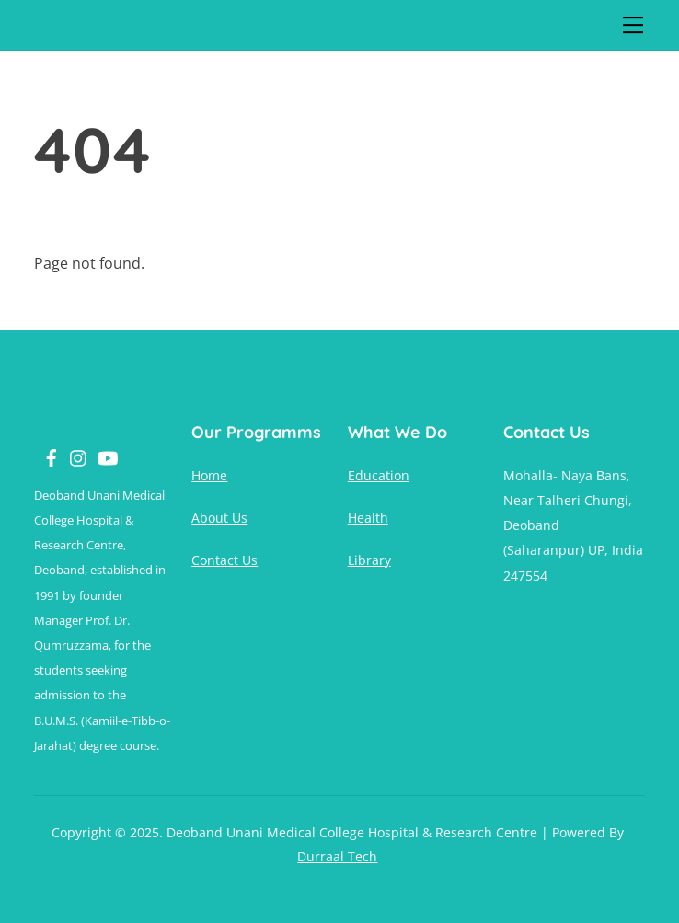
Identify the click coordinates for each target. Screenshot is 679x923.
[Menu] (633, 24)
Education (378, 475)
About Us (219, 517)
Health (368, 517)
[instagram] (72, 448)
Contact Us (224, 560)
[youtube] (99, 448)
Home (209, 475)
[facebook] (44, 448)
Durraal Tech (337, 856)
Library (369, 560)
